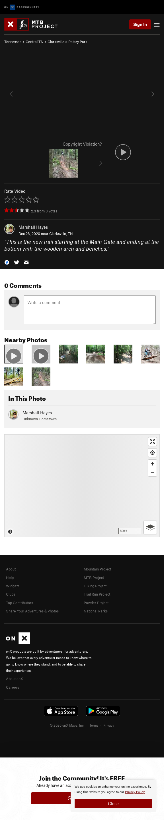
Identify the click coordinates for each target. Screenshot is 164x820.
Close (113, 803)
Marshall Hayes (33, 227)
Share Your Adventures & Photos (32, 611)
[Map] (82, 486)
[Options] (150, 527)
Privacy (108, 725)
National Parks (96, 611)
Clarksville (56, 41)
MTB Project (94, 577)
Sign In (140, 24)
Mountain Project (97, 569)
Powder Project (96, 602)
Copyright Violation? (82, 143)
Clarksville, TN (61, 233)
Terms (94, 725)
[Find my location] (152, 453)
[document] (113, 796)
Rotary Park (77, 41)
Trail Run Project (97, 594)
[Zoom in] (152, 464)
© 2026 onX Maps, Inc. (67, 725)
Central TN (35, 41)
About (11, 569)
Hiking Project (95, 586)
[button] (6, 262)
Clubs (10, 594)
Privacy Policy (135, 792)
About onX (14, 678)
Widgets (12, 586)
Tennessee (13, 41)
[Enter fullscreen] (152, 441)
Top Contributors (19, 602)
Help (10, 577)
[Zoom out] (152, 472)
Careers (12, 687)
